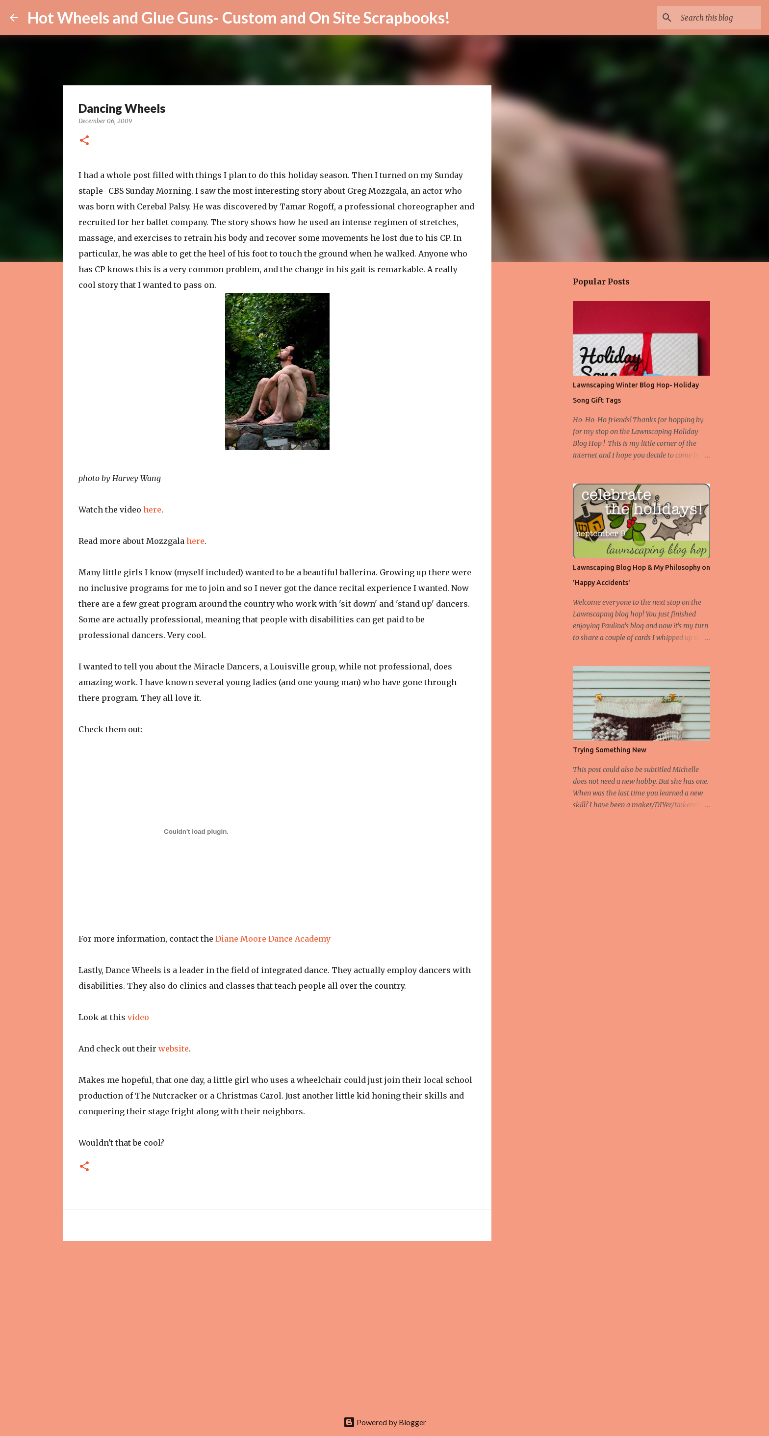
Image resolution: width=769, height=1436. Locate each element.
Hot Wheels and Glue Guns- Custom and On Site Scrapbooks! (238, 17)
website (173, 1048)
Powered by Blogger (384, 1422)
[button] (84, 141)
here (152, 509)
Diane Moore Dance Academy (272, 939)
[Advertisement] (277, 1324)
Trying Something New (609, 750)
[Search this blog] (709, 17)
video (138, 1017)
